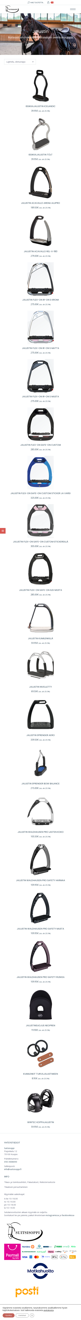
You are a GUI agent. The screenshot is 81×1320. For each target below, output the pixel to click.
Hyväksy (8, 1315)
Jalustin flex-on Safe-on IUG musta (40, 590)
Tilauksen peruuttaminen (16, 1187)
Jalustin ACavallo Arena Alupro (40, 203)
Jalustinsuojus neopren (40, 1025)
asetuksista (48, 1310)
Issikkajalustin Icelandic (40, 106)
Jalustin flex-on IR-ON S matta (40, 348)
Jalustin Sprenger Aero (40, 735)
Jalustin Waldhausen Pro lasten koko (41, 832)
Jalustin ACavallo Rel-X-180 (40, 251)
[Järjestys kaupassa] (20, 62)
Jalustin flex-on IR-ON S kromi (40, 299)
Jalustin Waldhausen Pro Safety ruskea (41, 977)
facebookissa (68, 1215)
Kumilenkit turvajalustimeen (40, 1073)
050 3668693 (10, 1161)
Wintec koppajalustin (40, 1122)
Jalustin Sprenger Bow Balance (40, 783)
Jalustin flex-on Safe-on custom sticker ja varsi (40, 493)
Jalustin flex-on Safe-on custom (40, 445)
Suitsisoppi (9, 1148)
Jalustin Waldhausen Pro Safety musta (40, 928)
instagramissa (52, 1215)
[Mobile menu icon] (73, 9)
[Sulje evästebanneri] (32, 1315)
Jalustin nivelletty (40, 686)
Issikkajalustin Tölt (40, 154)
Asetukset (22, 1315)
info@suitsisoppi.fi (12, 1169)
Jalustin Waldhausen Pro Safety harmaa (40, 880)
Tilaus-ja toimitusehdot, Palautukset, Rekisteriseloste (29, 1182)
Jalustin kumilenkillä (40, 638)
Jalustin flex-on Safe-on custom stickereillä (40, 541)
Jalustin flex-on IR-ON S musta (40, 396)
